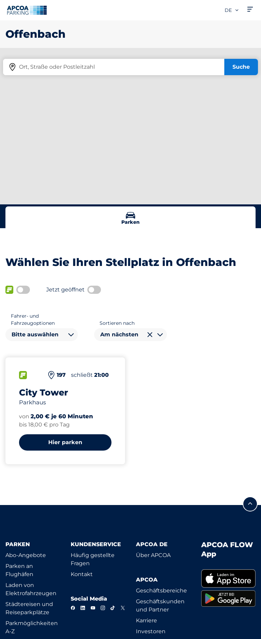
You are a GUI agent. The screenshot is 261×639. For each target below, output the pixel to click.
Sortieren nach (117, 323)
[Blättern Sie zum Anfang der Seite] (250, 504)
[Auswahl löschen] (150, 334)
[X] (123, 608)
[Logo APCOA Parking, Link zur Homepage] (27, 10)
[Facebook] (73, 608)
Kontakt (82, 574)
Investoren (151, 631)
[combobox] (41, 334)
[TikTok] (112, 608)
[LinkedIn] (83, 608)
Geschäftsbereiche (161, 590)
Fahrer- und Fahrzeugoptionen (33, 319)
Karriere (146, 620)
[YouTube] (93, 608)
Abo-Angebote (25, 555)
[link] (228, 578)
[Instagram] (103, 608)
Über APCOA (153, 555)
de (232, 10)
